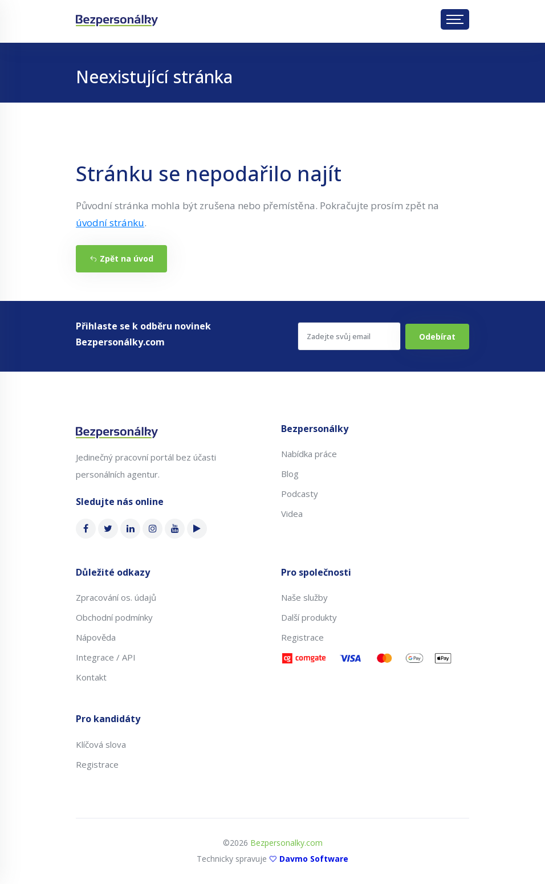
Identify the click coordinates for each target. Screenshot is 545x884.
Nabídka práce (309, 453)
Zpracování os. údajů (116, 597)
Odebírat (437, 336)
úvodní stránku (110, 222)
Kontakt (91, 677)
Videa (292, 513)
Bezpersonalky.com (286, 842)
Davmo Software (313, 858)
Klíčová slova (101, 744)
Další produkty (309, 617)
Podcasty (299, 493)
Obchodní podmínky (114, 617)
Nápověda (96, 637)
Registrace (302, 637)
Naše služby (304, 597)
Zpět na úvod (121, 258)
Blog (290, 473)
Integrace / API (106, 657)
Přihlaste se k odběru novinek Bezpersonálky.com (143, 334)
